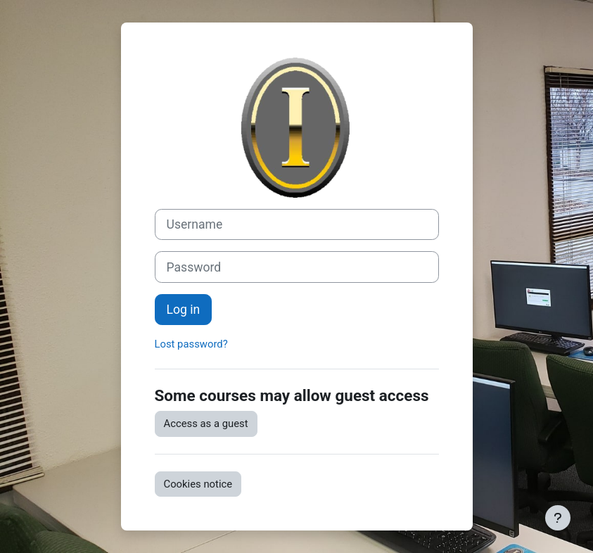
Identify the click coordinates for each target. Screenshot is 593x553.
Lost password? (191, 344)
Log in (183, 310)
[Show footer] (557, 517)
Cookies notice (198, 484)
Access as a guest (206, 423)
